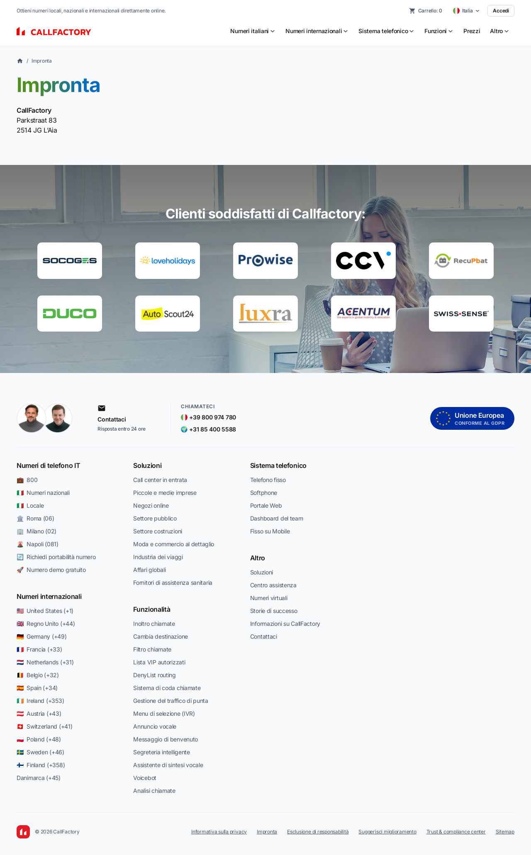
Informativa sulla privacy (219, 831)
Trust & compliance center (456, 831)
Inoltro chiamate (154, 623)
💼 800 (27, 479)
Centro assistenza (273, 585)
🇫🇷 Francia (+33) (39, 649)
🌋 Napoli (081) (37, 543)
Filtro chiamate (152, 649)
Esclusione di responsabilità (317, 831)
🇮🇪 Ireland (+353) (40, 700)
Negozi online (150, 505)
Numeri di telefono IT (48, 465)
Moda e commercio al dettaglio (173, 543)
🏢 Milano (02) (36, 531)
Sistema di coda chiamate (166, 687)
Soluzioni (147, 465)
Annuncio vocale (154, 726)
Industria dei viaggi (158, 556)
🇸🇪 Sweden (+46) (40, 752)
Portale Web (266, 505)
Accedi (501, 10)
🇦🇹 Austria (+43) (39, 713)
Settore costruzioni (157, 531)
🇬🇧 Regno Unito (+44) (46, 623)
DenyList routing (154, 674)
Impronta (42, 61)
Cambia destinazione (160, 636)
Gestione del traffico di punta (170, 700)
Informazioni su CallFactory (285, 623)
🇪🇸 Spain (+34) (37, 687)
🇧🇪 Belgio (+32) (38, 674)
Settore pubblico (155, 518)
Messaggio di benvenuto (165, 739)
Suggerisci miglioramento (387, 831)
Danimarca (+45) (39, 777)
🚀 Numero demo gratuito (51, 569)
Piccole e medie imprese (165, 492)
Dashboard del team (276, 518)
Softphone (263, 492)
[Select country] (467, 10)
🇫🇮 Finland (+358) (41, 764)
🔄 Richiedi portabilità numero (56, 556)
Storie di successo (273, 610)
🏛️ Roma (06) (35, 518)
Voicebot (144, 777)
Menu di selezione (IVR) (164, 713)
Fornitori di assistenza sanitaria (172, 582)
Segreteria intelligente (161, 752)
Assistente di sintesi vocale (168, 764)
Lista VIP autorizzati (159, 662)
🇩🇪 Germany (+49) (42, 636)
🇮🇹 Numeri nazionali (43, 492)
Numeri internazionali (49, 596)
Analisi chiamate (154, 790)
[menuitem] (252, 31)
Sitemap (505, 831)
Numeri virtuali (268, 597)
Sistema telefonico (278, 465)
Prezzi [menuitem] (471, 30)
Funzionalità (151, 609)
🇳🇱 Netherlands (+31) (45, 662)
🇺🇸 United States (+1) (45, 610)
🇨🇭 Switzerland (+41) (44, 726)
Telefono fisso (268, 479)
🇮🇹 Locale (30, 505)
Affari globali (149, 569)
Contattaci (263, 636)
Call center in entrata (160, 479)
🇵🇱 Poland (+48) (39, 739)
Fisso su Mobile (270, 531)
